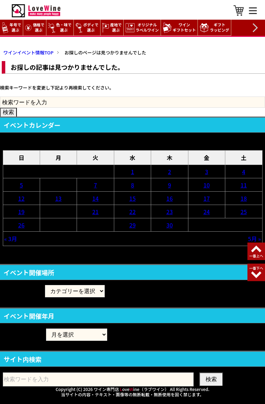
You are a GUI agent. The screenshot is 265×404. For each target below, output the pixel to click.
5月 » (254, 238)
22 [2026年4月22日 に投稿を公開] (132, 211)
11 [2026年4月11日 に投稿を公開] (243, 185)
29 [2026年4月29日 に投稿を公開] (132, 225)
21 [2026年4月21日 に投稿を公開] (95, 211)
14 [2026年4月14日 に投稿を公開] (95, 198)
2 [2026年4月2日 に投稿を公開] (169, 171)
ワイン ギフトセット (180, 27)
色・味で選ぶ (59, 27)
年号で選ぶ (11, 27)
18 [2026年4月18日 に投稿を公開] (243, 198)
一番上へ (256, 255)
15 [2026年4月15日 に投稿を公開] (132, 198)
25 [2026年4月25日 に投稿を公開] (243, 211)
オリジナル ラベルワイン (143, 27)
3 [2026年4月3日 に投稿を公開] (206, 171)
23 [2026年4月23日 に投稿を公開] (169, 211)
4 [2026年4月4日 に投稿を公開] (243, 171)
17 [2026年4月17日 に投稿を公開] (206, 198)
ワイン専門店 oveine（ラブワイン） (131, 389)
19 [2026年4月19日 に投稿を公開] (21, 211)
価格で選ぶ (34, 27)
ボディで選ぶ (87, 27)
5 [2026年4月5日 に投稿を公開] (21, 185)
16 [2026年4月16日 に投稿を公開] (169, 198)
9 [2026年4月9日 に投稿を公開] (169, 185)
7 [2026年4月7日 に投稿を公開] (95, 185)
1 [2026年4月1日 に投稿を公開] (132, 171)
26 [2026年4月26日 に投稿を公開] (21, 225)
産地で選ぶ (112, 27)
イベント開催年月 (24, 334)
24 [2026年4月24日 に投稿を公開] (206, 211)
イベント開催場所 (24, 290)
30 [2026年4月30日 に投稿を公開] (169, 225)
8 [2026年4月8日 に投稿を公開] (132, 185)
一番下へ (256, 268)
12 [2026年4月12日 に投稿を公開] (21, 198)
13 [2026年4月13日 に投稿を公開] (58, 198)
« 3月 (10, 238)
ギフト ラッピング (215, 27)
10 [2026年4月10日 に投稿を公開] (206, 185)
